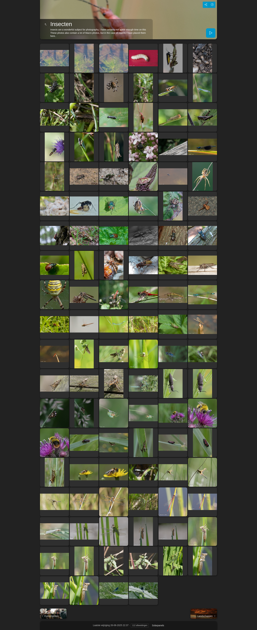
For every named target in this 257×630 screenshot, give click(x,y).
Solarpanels (158, 625)
